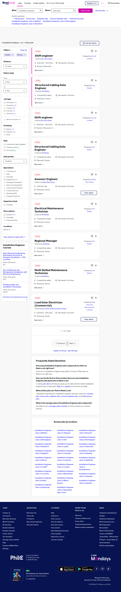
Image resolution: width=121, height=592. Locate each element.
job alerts (47, 384)
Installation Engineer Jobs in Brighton (43, 452)
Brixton (7, 230)
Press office (79, 521)
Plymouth (29, 43)
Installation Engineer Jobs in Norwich (87, 431)
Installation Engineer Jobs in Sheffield (87, 458)
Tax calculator (7, 537)
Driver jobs (30, 19)
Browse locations (9, 528)
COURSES (55, 508)
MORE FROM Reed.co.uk (80, 509)
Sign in (59, 386)
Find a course (55, 519)
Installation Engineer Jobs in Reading (87, 452)
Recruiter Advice (33, 525)
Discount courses (57, 525)
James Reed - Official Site (108, 537)
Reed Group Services (106, 522)
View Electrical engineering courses (15, 298)
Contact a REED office (10, 546)
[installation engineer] (9, 54)
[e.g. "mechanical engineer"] (30, 10)
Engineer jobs (42, 19)
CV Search (30, 519)
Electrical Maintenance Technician (49, 210)
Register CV (92, 3)
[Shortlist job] (92, 51)
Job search (6, 516)
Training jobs (19, 19)
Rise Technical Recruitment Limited (53, 309)
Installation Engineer (11, 43)
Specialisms (8, 168)
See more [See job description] (39, 70)
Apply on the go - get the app (65, 351)
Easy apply (88, 193)
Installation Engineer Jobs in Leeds (65, 445)
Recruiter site (31, 513)
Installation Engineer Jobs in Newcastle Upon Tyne (65, 490)
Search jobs (85, 10)
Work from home (8, 522)
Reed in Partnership (106, 531)
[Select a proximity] (15, 66)
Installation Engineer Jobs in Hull (65, 438)
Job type (7, 99)
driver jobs (44, 396)
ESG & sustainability (106, 546)
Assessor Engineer (46, 179)
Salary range (9, 73)
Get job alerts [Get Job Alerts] (90, 43)
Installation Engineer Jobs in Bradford (27, 24)
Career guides (56, 534)
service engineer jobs (69, 396)
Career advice (8, 534)
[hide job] (95, 51)
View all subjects (57, 522)
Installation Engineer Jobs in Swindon (87, 481)
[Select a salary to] (15, 91)
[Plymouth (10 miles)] (21, 54)
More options (9, 211)
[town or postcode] (63, 10)
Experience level (10, 201)
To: (5, 87)
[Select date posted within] (15, 161)
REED (101, 508)
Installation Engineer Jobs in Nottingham (87, 438)
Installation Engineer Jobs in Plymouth (87, 445)
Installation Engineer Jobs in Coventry (43, 472)
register (68, 386)
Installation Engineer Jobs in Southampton (87, 467)
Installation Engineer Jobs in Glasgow (65, 431)
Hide (5, 141)
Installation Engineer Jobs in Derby (43, 479)
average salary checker (58, 406)
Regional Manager (46, 240)
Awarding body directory (60, 531)
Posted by (8, 126)
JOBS (5, 508)
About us (78, 515)
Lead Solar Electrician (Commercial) (48, 304)
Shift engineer (44, 55)
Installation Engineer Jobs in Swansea (87, 475)
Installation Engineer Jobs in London (65, 465)
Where (48, 10)
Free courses (55, 528)
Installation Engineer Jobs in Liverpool (65, 458)
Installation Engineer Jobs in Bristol (43, 458)
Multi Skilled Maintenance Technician (51, 271)
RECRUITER (31, 508)
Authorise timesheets (107, 519)
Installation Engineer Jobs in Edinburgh (43, 486)
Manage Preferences (102, 578)
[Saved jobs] (113, 3)
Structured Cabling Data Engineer (50, 86)
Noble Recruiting (49, 182)
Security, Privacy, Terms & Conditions (97, 580)
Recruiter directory (9, 519)
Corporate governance (83, 524)
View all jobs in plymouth (15, 237)
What (14, 10)
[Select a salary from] (15, 82)
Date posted (9, 157)
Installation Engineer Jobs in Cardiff (43, 465)
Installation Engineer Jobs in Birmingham (59, 21)
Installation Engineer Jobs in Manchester (65, 472)
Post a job (30, 516)
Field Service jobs (77, 19)
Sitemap (6, 549)
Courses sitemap (57, 540)
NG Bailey (45, 91)
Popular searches (9, 531)
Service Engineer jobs (58, 19)
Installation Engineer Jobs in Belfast (26, 21)
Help (4, 543)
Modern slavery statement (84, 527)
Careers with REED (106, 534)
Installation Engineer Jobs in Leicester (65, 452)
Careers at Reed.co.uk (83, 518)
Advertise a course (57, 537)
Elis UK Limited (46, 59)
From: (5, 78)
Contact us (6, 513)
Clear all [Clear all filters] (23, 50)
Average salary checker (11, 540)
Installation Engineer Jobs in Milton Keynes (65, 480)
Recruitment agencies (34, 522)
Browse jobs (101, 10)
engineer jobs (55, 396)
